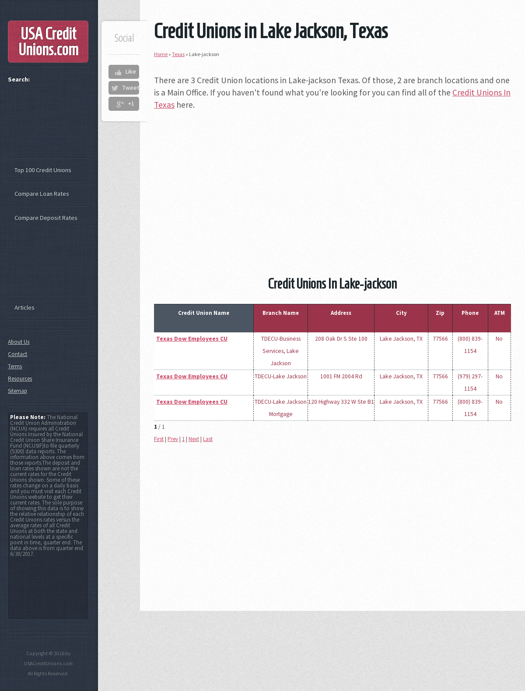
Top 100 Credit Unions (42, 170)
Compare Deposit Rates (45, 218)
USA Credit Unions (48, 42)
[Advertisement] (332, 180)
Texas (178, 54)
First (159, 439)
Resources (20, 378)
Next (194, 439)
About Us (18, 342)
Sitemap (17, 391)
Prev (173, 439)
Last (208, 439)
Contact (17, 354)
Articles (24, 307)
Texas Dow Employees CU (192, 338)
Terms (15, 366)
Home (161, 54)
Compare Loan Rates (41, 193)
